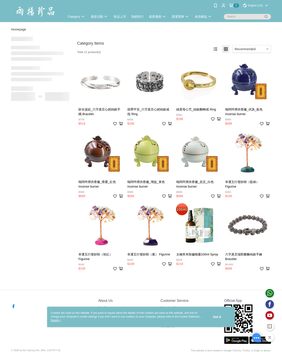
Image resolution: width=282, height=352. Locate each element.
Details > (56, 320)
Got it (217, 317)
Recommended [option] (245, 49)
